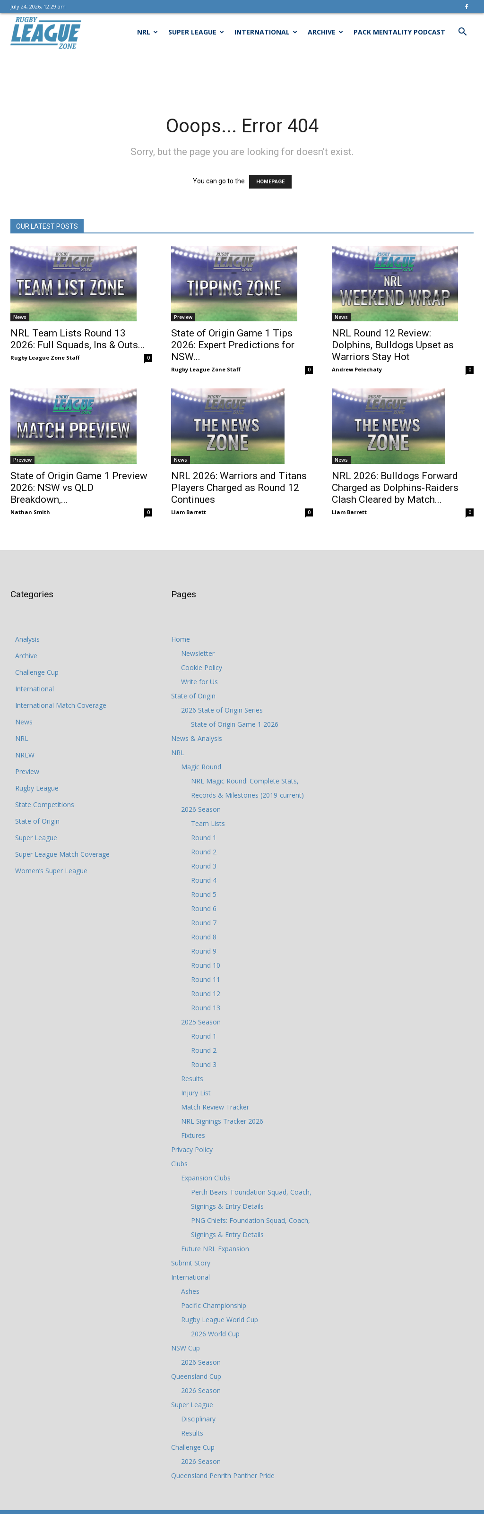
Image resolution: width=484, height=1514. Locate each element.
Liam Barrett (188, 512)
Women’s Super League (51, 870)
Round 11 (205, 979)
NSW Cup (185, 1347)
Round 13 (205, 1007)
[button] (462, 32)
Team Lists (208, 823)
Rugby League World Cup (219, 1319)
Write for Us (199, 681)
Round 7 (203, 922)
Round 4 (203, 880)
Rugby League (37, 787)
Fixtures (193, 1135)
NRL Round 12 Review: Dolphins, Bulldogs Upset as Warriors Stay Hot (393, 344)
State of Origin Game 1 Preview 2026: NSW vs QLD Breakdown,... (78, 487)
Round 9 (203, 950)
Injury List (196, 1092)
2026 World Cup (215, 1333)
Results (192, 1078)
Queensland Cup (196, 1376)
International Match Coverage (60, 705)
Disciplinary (198, 1418)
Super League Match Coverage (62, 854)
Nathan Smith (30, 512)
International (265, 31)
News (19, 317)
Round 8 (203, 936)
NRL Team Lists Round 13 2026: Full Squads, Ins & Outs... (77, 339)
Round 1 (203, 837)
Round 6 (203, 908)
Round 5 (203, 894)
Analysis (27, 639)
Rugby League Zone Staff (45, 357)
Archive (325, 31)
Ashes (190, 1291)
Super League (196, 31)
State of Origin (37, 821)
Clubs (179, 1163)
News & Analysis (196, 738)
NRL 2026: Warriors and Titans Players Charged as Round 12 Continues (239, 487)
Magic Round (201, 766)
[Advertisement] (242, 76)
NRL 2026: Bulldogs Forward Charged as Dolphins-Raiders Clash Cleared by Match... (395, 487)
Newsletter (198, 653)
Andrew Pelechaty (357, 369)
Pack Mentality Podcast (399, 31)
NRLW (25, 754)
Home (180, 639)
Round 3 (203, 865)
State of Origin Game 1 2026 (234, 724)
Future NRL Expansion (215, 1248)
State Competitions (44, 804)
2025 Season (201, 1021)
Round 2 (203, 851)
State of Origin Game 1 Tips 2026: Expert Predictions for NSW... (232, 344)
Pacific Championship (213, 1305)
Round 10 (205, 965)
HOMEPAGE (270, 182)
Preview (183, 317)
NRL (147, 31)
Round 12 (205, 993)
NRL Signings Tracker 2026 (222, 1121)
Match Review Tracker (215, 1106)
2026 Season (201, 809)
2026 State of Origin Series (222, 709)
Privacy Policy (192, 1149)
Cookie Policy (201, 667)
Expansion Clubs (206, 1177)
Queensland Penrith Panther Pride (223, 1475)
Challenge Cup (37, 672)
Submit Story (190, 1262)
